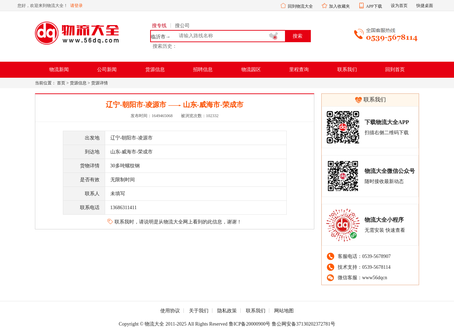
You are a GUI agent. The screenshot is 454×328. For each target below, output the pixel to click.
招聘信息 (203, 69)
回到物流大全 (300, 6)
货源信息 (155, 69)
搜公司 (182, 25)
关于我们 (198, 310)
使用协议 (170, 310)
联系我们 (347, 69)
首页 (61, 83)
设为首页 (399, 5)
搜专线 (159, 25)
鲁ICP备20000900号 (250, 324)
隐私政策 (227, 310)
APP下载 (374, 6)
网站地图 (284, 310)
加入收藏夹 (339, 6)
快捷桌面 (424, 5)
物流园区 (251, 69)
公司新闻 (107, 69)
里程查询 (299, 69)
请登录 (76, 5)
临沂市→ (160, 37)
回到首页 (395, 69)
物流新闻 (59, 69)
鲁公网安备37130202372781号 (303, 324)
